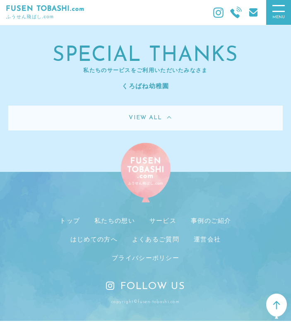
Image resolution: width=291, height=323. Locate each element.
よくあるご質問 (155, 239)
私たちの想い (114, 220)
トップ (70, 220)
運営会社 (207, 239)
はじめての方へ (94, 239)
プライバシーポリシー (145, 257)
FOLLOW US (145, 287)
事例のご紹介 (211, 220)
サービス (162, 220)
